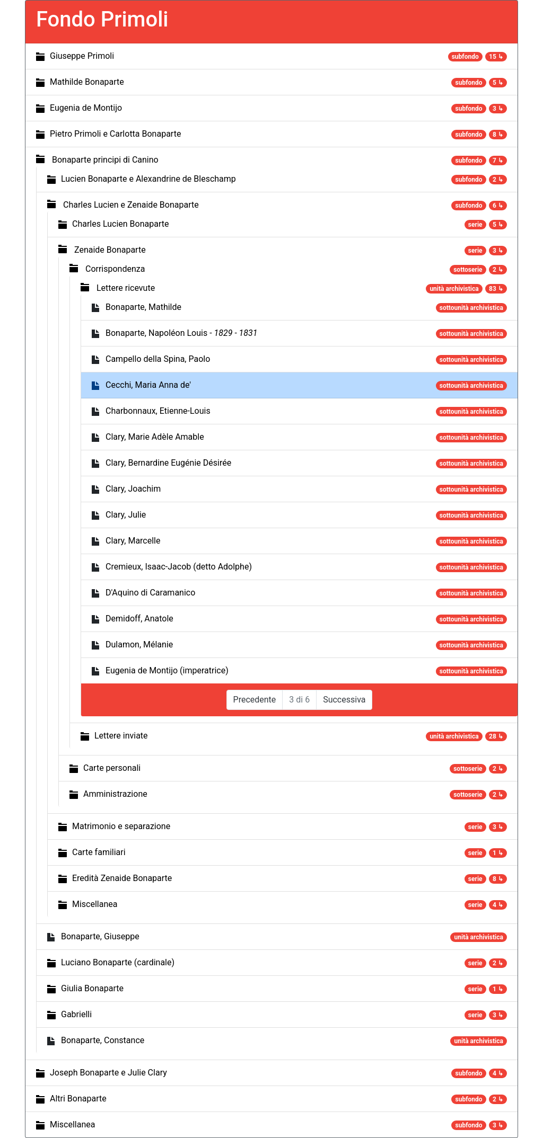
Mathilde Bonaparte (87, 82)
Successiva (344, 700)
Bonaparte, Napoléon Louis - (181, 333)
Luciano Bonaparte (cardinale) (117, 962)
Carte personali (112, 768)
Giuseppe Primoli (82, 56)
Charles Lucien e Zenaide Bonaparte (131, 205)
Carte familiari (99, 852)
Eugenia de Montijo (86, 108)
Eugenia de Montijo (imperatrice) (167, 670)
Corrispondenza (115, 269)
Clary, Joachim (133, 489)
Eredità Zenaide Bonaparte (122, 878)
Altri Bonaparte (78, 1098)
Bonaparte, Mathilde (143, 307)
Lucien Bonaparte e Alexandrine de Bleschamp (148, 179)
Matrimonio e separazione (121, 826)
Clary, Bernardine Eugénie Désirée (168, 463)
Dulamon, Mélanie (139, 644)
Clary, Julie (126, 515)
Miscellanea (94, 904)
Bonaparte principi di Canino (105, 160)
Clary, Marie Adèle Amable (155, 437)
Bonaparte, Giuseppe (100, 936)
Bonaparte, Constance (102, 1040)
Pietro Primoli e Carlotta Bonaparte (115, 134)
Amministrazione (115, 794)
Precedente (254, 700)
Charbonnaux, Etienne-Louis (158, 411)
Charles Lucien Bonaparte (120, 224)
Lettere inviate (121, 736)
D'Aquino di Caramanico (150, 593)
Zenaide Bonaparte (110, 250)
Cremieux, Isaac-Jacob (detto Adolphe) (179, 567)
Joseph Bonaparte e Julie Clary (108, 1073)
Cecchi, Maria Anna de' (148, 385)
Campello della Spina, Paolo (158, 359)
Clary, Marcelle (133, 541)
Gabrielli (76, 1014)
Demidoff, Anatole (139, 619)
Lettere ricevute (126, 288)
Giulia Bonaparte (92, 988)
